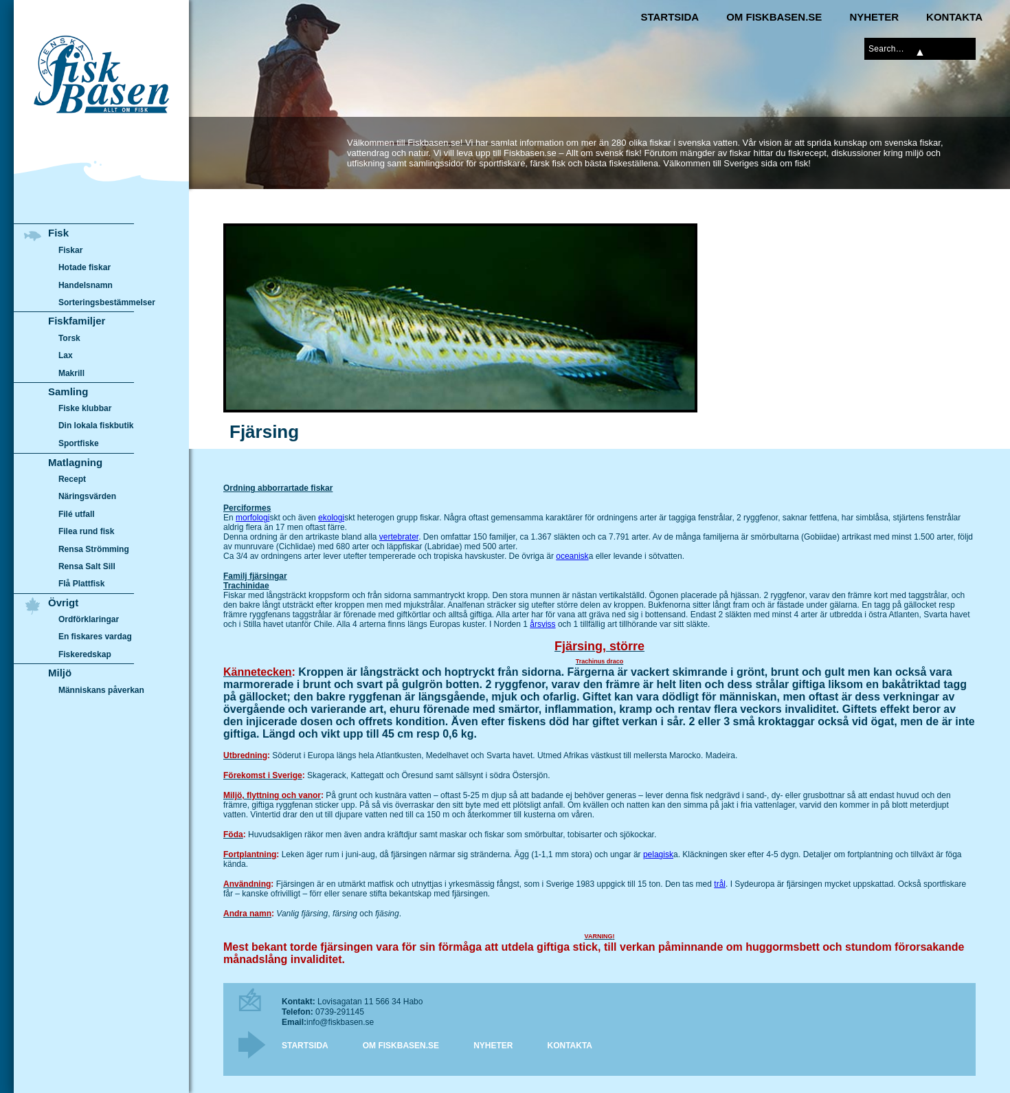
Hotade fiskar (84, 267)
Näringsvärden (87, 496)
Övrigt (63, 602)
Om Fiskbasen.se (774, 17)
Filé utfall (76, 514)
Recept (72, 479)
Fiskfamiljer (76, 321)
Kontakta (954, 17)
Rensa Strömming (93, 549)
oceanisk (572, 556)
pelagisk (658, 854)
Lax (65, 355)
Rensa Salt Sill (86, 566)
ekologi (331, 517)
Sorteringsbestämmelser (106, 302)
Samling (68, 391)
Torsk (69, 338)
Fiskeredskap (84, 654)
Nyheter (874, 17)
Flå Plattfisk (81, 583)
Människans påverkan (101, 690)
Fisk (58, 233)
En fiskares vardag (95, 637)
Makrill (71, 373)
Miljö (59, 672)
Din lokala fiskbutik (96, 426)
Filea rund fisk (86, 531)
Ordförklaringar (88, 619)
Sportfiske (78, 443)
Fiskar (70, 250)
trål (720, 884)
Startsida (669, 17)
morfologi (252, 517)
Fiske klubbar (85, 408)
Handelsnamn (85, 285)
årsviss (542, 624)
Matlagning (75, 462)
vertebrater (398, 537)
